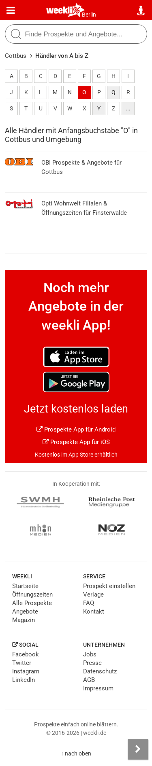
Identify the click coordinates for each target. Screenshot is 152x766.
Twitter (21, 663)
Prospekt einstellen (109, 586)
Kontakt (93, 611)
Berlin (89, 14)
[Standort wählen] (141, 10)
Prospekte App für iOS (76, 442)
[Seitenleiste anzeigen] (138, 749)
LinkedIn (23, 679)
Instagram (25, 671)
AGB (89, 679)
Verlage (93, 594)
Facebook (25, 654)
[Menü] (10, 10)
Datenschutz (100, 671)
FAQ (88, 603)
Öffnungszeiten (32, 594)
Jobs (89, 654)
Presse (92, 663)
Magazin (23, 620)
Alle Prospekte (32, 603)
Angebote (25, 611)
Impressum (98, 688)
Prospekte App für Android (76, 429)
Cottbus (15, 55)
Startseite (25, 586)
